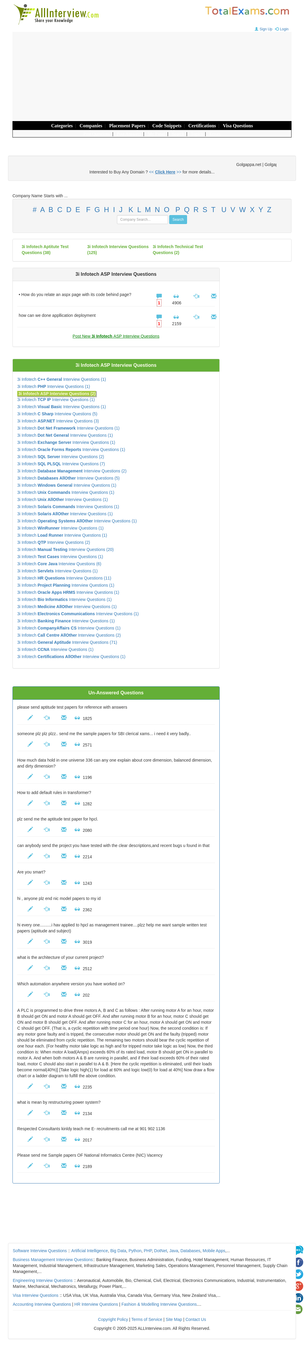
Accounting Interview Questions (42, 1304)
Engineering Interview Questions (43, 1280)
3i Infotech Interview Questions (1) (61, 379)
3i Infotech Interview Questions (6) (59, 563)
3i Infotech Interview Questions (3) (58, 421)
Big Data (118, 1250)
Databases (190, 1250)
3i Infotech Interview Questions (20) (65, 549)
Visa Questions (238, 125)
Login (281, 29)
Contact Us (196, 1319)
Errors (215, 133)
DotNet (160, 1250)
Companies (91, 125)
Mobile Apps (213, 1250)
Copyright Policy (113, 1319)
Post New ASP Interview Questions (116, 336)
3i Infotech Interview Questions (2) (60, 456)
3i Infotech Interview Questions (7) (61, 463)
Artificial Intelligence (89, 1250)
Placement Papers (127, 125)
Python (135, 1250)
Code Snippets (166, 125)
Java (173, 1250)
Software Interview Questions (40, 1250)
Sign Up (263, 29)
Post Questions (96, 133)
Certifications (202, 125)
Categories (62, 125)
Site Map (174, 1319)
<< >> (165, 172)
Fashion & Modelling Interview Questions (159, 1304)
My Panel (156, 133)
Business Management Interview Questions (53, 1259)
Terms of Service (146, 1319)
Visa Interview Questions (35, 1295)
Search (178, 133)
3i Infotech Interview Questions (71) (67, 642)
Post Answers (129, 133)
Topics (197, 133)
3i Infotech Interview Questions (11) (64, 578)
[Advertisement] (152, 76)
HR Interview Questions (96, 1304)
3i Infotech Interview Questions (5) (57, 413)
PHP (148, 1250)
